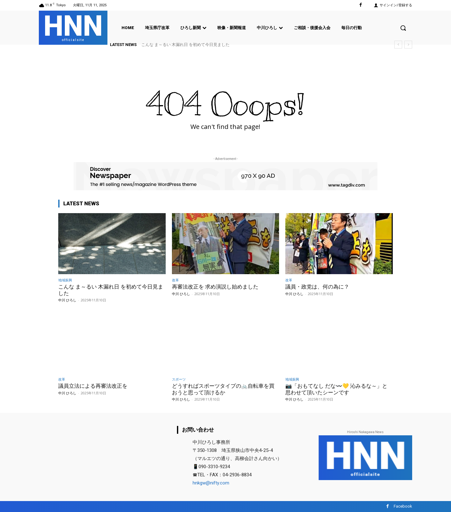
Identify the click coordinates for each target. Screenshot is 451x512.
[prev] (398, 45)
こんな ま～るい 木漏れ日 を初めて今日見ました (185, 44)
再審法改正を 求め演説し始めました (215, 287)
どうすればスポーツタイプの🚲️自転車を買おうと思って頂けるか (223, 389)
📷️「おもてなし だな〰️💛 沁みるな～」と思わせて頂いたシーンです (336, 389)
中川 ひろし (67, 300)
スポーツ (179, 379)
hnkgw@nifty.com (211, 483)
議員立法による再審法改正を (92, 386)
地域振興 (65, 280)
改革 (175, 280)
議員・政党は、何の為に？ (317, 287)
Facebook (403, 506)
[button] (403, 28)
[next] (408, 45)
